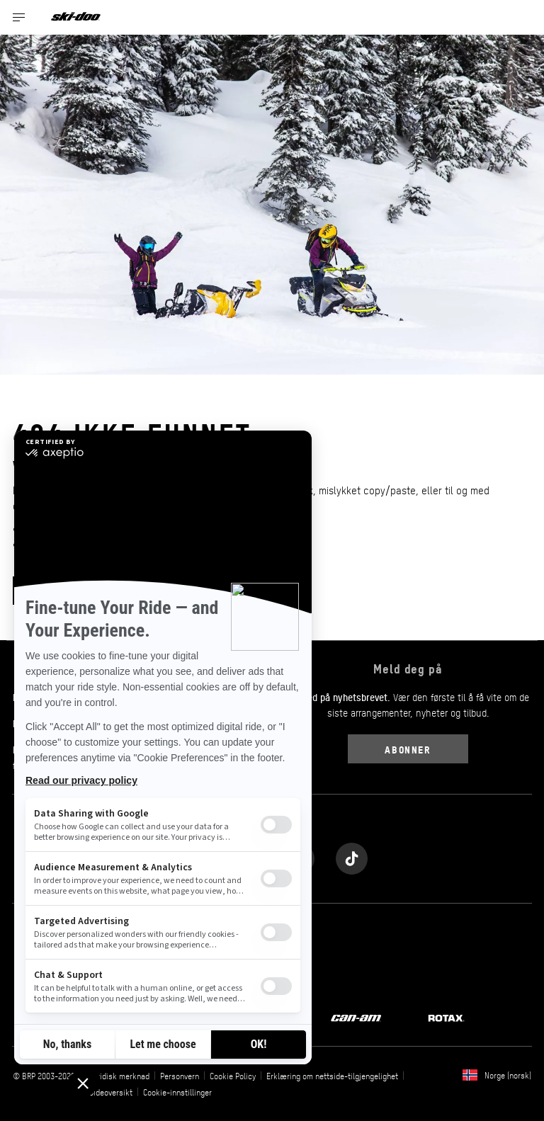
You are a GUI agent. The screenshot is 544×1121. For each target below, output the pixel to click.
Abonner (408, 749)
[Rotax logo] (446, 1017)
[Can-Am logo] (356, 1017)
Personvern (179, 1075)
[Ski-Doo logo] (75, 17)
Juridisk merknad (119, 1075)
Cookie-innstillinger (177, 1092)
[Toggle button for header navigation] (19, 17)
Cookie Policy (233, 1075)
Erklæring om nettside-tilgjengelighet (332, 1075)
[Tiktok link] (352, 855)
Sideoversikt (110, 1092)
